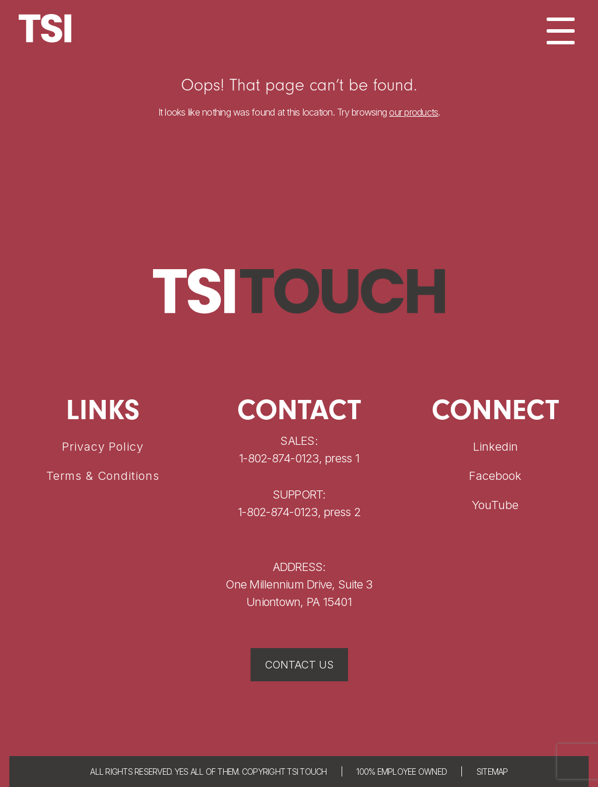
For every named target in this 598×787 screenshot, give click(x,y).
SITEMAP (492, 771)
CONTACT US (299, 665)
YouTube (495, 505)
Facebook (495, 476)
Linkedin (495, 447)
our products (413, 112)
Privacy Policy (103, 447)
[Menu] (560, 31)
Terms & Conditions (102, 476)
